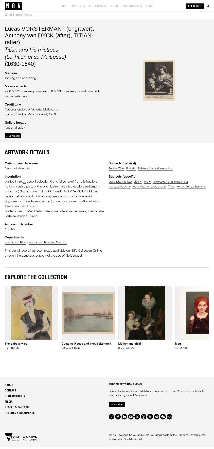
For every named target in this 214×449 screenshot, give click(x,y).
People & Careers (17, 421)
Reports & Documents (20, 427)
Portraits (136, 182)
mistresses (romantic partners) (183, 196)
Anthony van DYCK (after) (37, 42)
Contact (10, 405)
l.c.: (25, 225)
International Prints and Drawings (57, 257)
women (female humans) (126, 205)
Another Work (118, 182)
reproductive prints (121, 200)
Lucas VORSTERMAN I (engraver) (48, 35)
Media (9, 416)
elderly (144, 196)
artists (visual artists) (123, 196)
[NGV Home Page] (13, 6)
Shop (149, 6)
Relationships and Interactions (165, 182)
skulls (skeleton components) (157, 200)
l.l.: (25, 196)
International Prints (18, 257)
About (9, 399)
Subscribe (117, 419)
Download (14, 143)
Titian (184, 200)
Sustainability (15, 410)
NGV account (140, 410)
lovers (155, 196)
